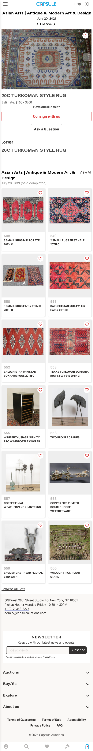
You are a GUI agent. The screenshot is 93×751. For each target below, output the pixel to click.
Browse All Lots (13, 589)
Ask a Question (46, 129)
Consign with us (46, 116)
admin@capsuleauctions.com (25, 613)
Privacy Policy (48, 657)
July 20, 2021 (46, 18)
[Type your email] (37, 650)
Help (77, 4)
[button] (5, 4)
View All (85, 172)
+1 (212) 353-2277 (17, 609)
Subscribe (78, 650)
